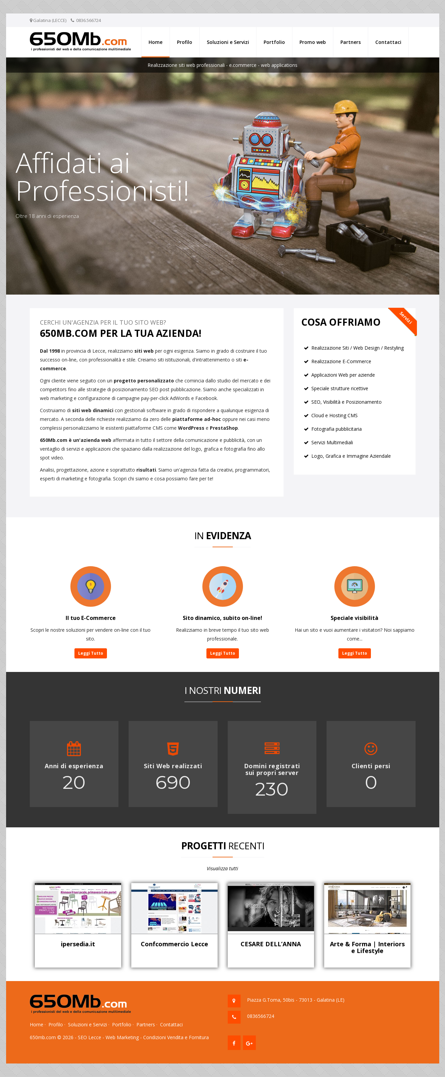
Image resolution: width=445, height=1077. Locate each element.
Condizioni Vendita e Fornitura (176, 1037)
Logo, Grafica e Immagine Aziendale (351, 456)
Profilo (184, 42)
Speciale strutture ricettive (339, 388)
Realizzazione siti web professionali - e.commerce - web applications (222, 65)
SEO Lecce (89, 1037)
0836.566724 (88, 20)
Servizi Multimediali (332, 442)
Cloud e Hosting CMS (334, 415)
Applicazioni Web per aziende (343, 375)
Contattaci (388, 42)
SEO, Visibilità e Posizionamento (346, 402)
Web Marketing (122, 1037)
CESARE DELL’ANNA (271, 944)
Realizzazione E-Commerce (341, 361)
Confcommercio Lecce (174, 944)
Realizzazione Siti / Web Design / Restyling (357, 348)
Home (155, 42)
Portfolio (274, 42)
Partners (350, 42)
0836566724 (260, 1016)
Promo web (312, 42)
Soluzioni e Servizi (228, 42)
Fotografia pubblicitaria (336, 429)
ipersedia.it (78, 944)
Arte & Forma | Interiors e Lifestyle (367, 947)
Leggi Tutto (90, 653)
